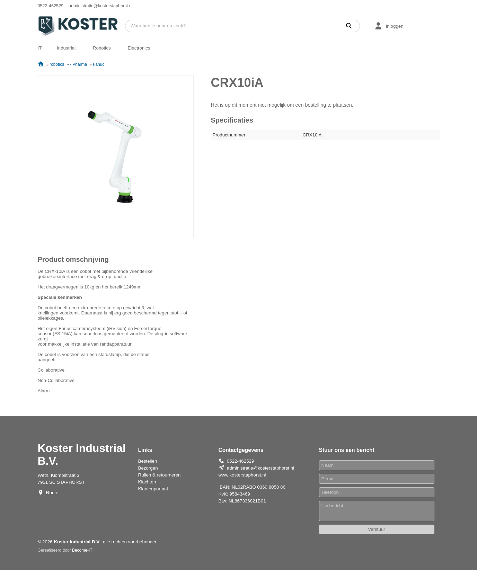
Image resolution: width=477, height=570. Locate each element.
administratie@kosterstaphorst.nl (101, 5)
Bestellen (147, 461)
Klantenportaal (153, 488)
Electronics (138, 48)
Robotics (102, 48)
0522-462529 (51, 5)
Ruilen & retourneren (159, 475)
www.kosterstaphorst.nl (242, 475)
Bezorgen (148, 468)
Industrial (66, 48)
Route (52, 492)
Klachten (147, 481)
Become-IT (82, 550)
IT (40, 48)
